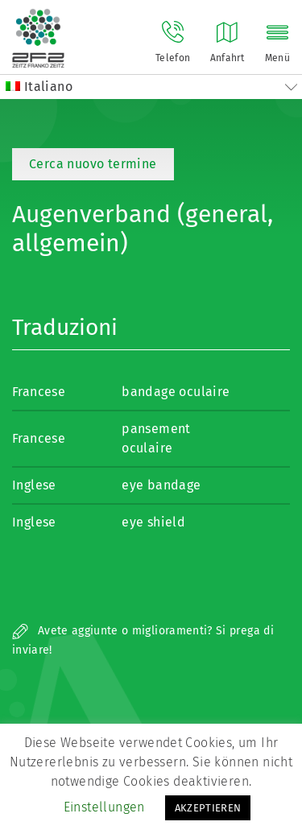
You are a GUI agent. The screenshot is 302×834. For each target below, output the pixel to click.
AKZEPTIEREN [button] (208, 808)
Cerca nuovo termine (93, 163)
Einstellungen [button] (104, 807)
